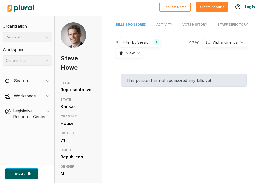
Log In (250, 7)
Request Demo (175, 7)
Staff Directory (232, 24)
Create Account (212, 7)
